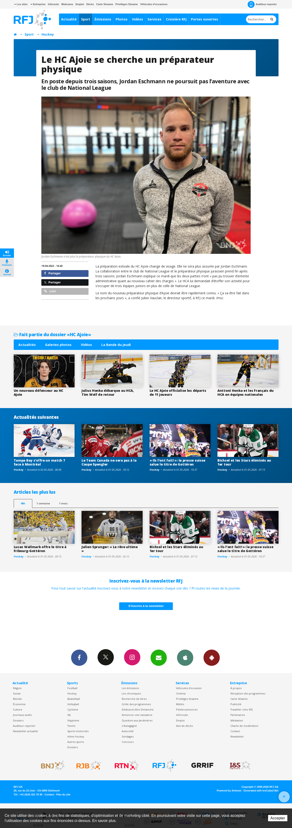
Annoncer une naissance (137, 714)
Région (17, 688)
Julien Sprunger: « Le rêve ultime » (110, 549)
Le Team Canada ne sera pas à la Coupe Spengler (109, 462)
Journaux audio (22, 714)
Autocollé (128, 731)
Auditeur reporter (24, 725)
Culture (17, 709)
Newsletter (237, 736)
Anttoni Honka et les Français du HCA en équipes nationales (245, 392)
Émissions (103, 19)
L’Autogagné (129, 725)
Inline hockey (75, 736)
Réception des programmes (247, 693)
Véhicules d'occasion (189, 688)
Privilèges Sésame (126, 4)
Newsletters (159, 657)
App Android (211, 657)
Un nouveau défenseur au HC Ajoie (38, 392)
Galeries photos (58, 344)
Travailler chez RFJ (241, 709)
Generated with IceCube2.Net (260, 790)
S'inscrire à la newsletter (146, 606)
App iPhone (185, 657)
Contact (235, 731)
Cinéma (181, 693)
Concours (128, 741)
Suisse (17, 693)
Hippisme (73, 720)
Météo (180, 704)
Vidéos (137, 19)
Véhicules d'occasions (153, 4)
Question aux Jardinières (137, 720)
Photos (122, 19)
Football (72, 688)
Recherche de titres (134, 698)
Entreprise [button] (38, 4)
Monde (17, 698)
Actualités (27, 344)
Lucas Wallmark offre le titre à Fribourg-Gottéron (40, 549)
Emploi (79, 4)
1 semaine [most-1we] (43, 503)
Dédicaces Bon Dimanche (138, 709)
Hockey (48, 34)
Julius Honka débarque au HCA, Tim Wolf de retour (108, 392)
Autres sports (75, 741)
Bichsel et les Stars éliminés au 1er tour (244, 462)
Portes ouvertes (204, 19)
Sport (85, 19)
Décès (90, 4)
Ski (69, 714)
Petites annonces (186, 709)
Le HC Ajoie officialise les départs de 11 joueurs (178, 392)
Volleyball (73, 704)
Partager (52, 273)
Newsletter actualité (25, 731)
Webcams (67, 4)
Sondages (128, 736)
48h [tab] (23, 503)
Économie (19, 704)
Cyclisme (72, 709)
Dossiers (18, 720)
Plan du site (63, 794)
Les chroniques (131, 693)
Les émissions (130, 688)
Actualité (69, 19)
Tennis (71, 725)
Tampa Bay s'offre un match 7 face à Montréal (39, 462)
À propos (236, 688)
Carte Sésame (104, 4)
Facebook (79, 657)
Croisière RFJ (176, 19)
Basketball (73, 698)
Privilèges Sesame (187, 698)
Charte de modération (244, 725)
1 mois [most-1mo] (63, 503)
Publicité (235, 704)
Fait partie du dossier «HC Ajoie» (52, 334)
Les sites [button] (21, 4)
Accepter (277, 818)
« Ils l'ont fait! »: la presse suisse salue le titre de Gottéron (178, 462)
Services (154, 19)
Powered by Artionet (229, 790)
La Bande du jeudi (116, 344)
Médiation (236, 720)
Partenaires (237, 714)
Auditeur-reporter (262, 4)
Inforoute (53, 4)
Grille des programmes (136, 704)
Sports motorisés (78, 731)
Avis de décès (184, 725)
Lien (50, 291)
